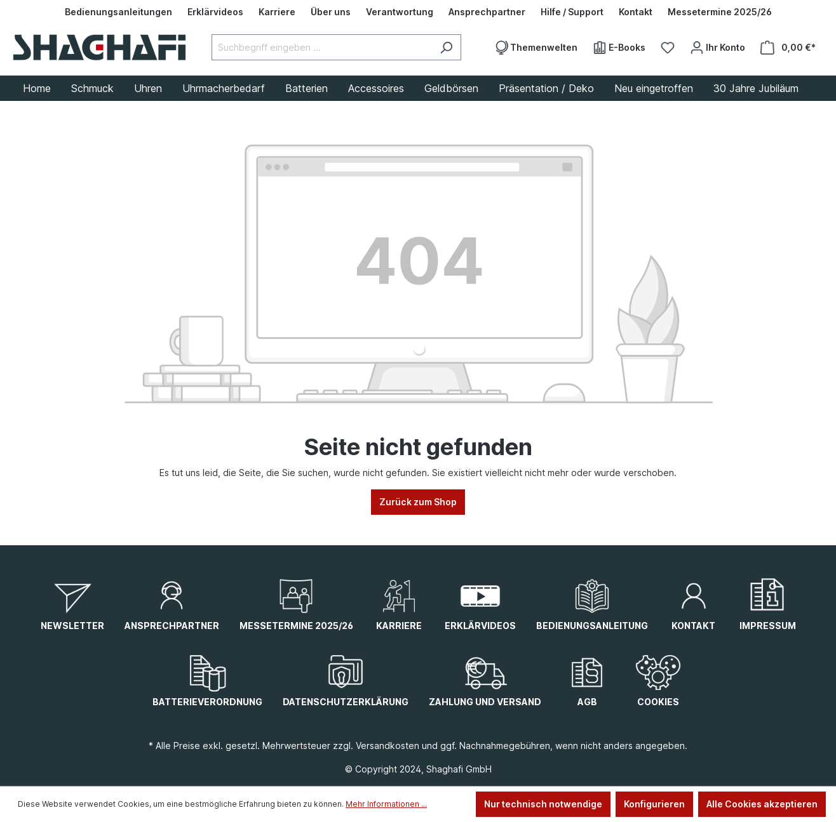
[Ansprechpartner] (487, 12)
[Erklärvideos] (215, 12)
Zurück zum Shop (418, 501)
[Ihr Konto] (717, 48)
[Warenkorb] (788, 48)
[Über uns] (330, 12)
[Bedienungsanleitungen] (118, 12)
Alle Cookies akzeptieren (762, 804)
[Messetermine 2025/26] (719, 12)
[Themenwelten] (536, 48)
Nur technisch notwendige (543, 804)
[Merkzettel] (667, 48)
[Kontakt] (635, 12)
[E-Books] (619, 48)
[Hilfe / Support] (572, 12)
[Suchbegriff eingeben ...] (322, 47)
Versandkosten (387, 745)
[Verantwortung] (399, 12)
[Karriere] (277, 12)
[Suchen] (446, 47)
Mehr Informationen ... (386, 804)
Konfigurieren (654, 804)
